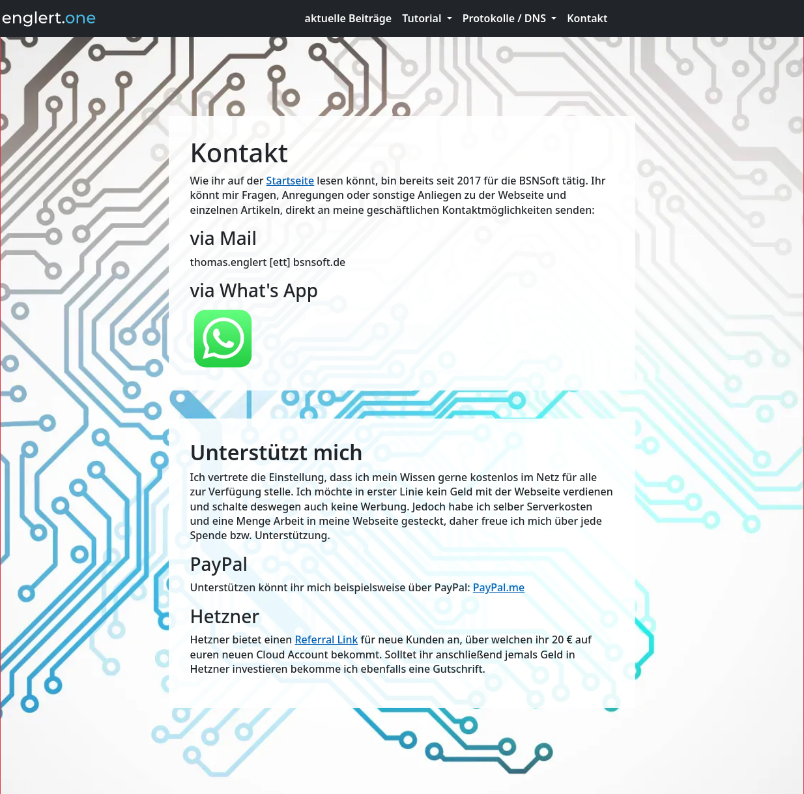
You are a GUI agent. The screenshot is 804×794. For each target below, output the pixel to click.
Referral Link (326, 639)
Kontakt (587, 18)
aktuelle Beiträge (348, 18)
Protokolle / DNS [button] (506, 18)
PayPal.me (498, 587)
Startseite (290, 180)
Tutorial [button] (423, 18)
